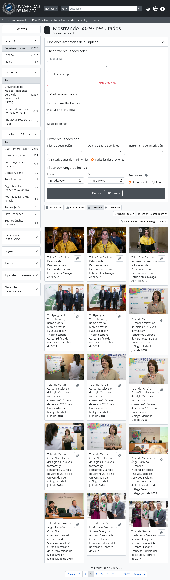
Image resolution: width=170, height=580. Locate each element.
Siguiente (139, 574)
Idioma (10, 40)
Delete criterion (106, 83)
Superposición (141, 182)
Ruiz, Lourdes (21, 180)
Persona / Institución (13, 237)
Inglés (21, 62)
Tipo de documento (19, 275)
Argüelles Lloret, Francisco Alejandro (21, 188)
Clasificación (75, 207)
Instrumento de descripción (146, 145)
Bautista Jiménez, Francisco (21, 164)
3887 (127, 574)
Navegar (50, 8)
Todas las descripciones (109, 159)
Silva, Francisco (21, 214)
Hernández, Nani (21, 156)
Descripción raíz (57, 124)
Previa (71, 574)
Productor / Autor (18, 134)
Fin (89, 174)
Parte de (11, 72)
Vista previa (54, 207)
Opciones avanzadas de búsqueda (72, 42)
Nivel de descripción (13, 289)
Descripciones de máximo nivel (70, 159)
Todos (8, 80)
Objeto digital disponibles (103, 145)
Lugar (9, 251)
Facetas (21, 29)
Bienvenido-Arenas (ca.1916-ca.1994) (21, 111)
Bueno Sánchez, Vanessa (21, 222)
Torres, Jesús (21, 208)
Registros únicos (21, 49)
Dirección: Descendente (151, 213)
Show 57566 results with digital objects (144, 221)
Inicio (50, 174)
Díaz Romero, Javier (21, 149)
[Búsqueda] (102, 8)
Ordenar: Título (123, 213)
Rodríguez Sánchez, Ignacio (21, 198)
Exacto (160, 182)
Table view (112, 207)
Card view (95, 207)
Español (21, 55)
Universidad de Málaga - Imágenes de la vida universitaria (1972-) (21, 94)
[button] (148, 8)
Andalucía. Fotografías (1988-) (21, 121)
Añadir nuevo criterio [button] (62, 94)
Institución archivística (61, 110)
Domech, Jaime (21, 173)
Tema (9, 263)
